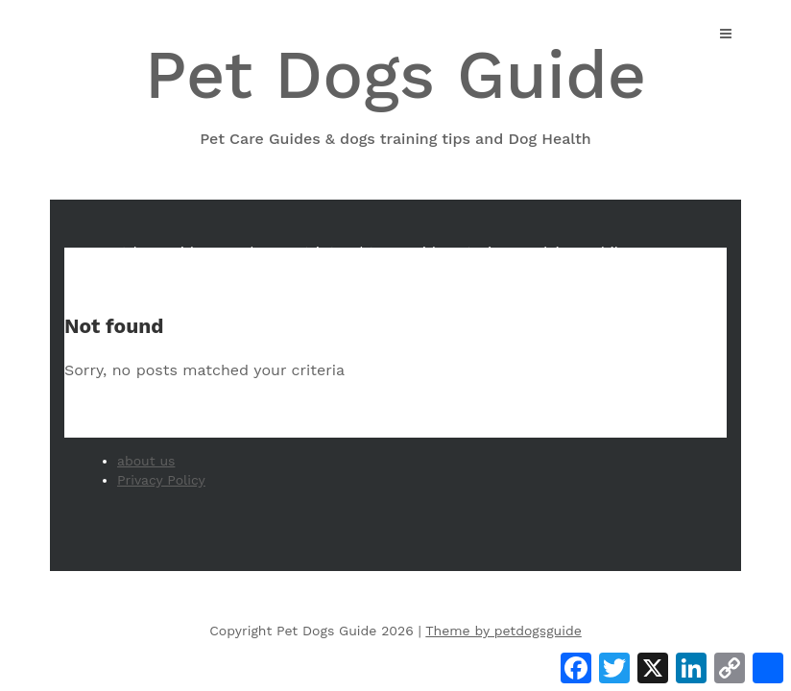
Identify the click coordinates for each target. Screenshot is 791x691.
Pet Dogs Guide (395, 94)
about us (146, 460)
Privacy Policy (161, 480)
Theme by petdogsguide (503, 630)
